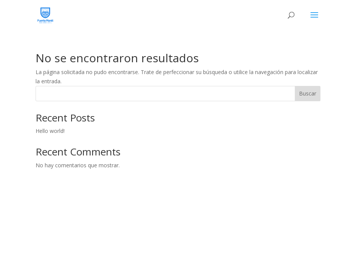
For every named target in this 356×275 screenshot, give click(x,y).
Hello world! (50, 130)
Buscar (307, 93)
